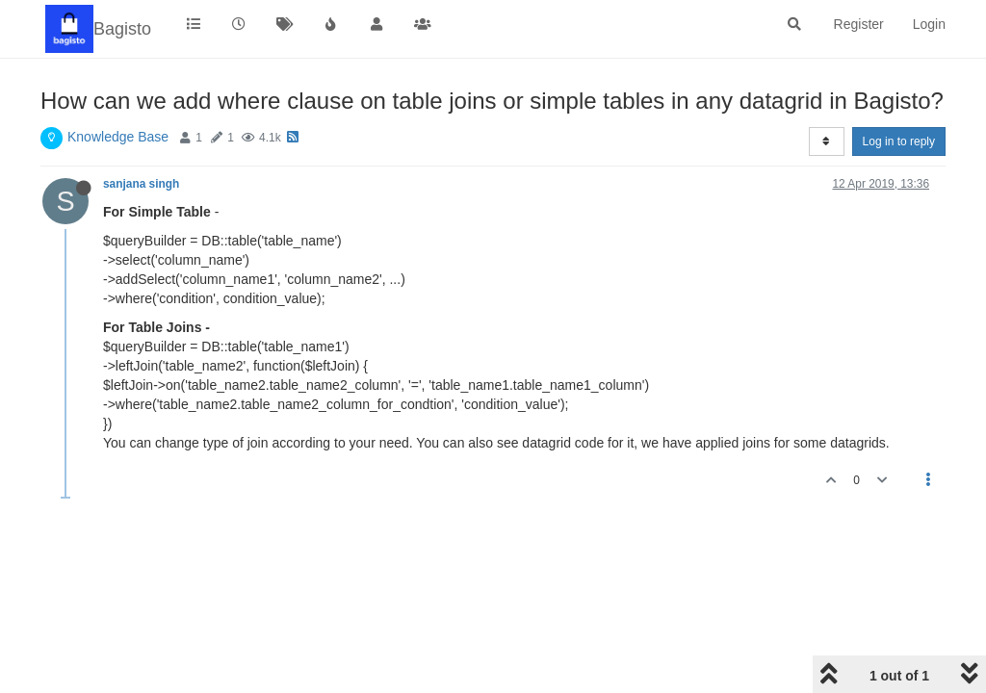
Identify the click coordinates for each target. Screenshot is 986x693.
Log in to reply (899, 141)
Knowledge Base (118, 136)
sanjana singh (141, 184)
